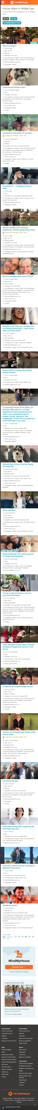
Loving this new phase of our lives (17, 133)
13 (22, 936)
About (21, 1047)
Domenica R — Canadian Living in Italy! (17, 187)
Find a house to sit (24, 1031)
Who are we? (23, 1049)
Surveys (21, 1085)
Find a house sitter (7, 1031)
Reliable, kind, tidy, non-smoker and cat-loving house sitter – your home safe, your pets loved (18, 328)
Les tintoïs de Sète (10, 781)
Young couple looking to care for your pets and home (17, 594)
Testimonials (23, 1080)
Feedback (22, 1082)
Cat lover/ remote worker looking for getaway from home (19, 867)
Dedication (22, 1052)
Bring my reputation (25, 1041)
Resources (5, 1064)
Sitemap (19, 1102)
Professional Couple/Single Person (18, 686)
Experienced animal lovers (14, 87)
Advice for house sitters (26, 1038)
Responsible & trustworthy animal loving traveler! (17, 371)
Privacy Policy (30, 1098)
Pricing (4, 1077)
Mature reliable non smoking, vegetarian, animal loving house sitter (19, 229)
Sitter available (9, 510)
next (8, 938)
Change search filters (11, 23)
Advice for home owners (9, 1041)
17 (4, 938)
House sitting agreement (9, 1062)
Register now (19, 967)
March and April (9, 46)
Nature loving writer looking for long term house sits (17, 1010)
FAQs (3, 1052)
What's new (5, 1074)
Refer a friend (23, 1043)
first (4, 936)
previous (10, 936)
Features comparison (28, 1100)
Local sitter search (7, 1033)
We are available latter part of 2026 (18, 276)
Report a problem (7, 1069)
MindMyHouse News (25, 1066)
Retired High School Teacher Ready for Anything (18, 465)
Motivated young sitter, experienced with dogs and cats (18, 828)
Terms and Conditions (20, 1098)
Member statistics (7, 1098)
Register (4, 1036)
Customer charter (8, 1100)
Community (22, 1061)
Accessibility (17, 1100)
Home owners (6, 1028)
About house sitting (7, 1054)
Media (21, 1071)
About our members (25, 1057)
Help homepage (6, 1049)
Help (3, 1047)
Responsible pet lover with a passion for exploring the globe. (18, 555)
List (6, 19)
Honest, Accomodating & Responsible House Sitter (19, 733)
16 (33, 936)
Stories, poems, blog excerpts (25, 1076)
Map (13, 19)
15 (29, 936)
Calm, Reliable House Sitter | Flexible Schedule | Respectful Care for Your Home (18, 647)
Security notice (6, 1067)
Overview (4, 1038)
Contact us (5, 1072)
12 (19, 936)
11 (15, 936)
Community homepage (26, 1063)
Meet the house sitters (25, 1073)
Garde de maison (10, 905)
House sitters (23, 1028)
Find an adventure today (19, 972)
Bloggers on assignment (26, 1068)
